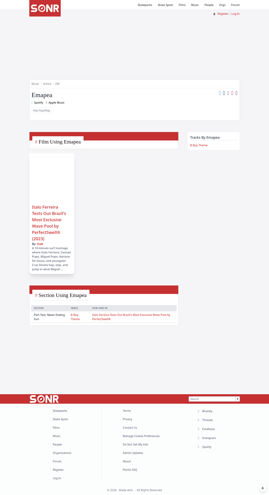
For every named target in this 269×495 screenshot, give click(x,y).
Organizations (62, 453)
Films (182, 5)
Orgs (222, 5)
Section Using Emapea (63, 295)
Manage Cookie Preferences (141, 436)
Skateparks (145, 5)
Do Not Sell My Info (135, 444)
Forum (235, 5)
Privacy (127, 419)
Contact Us (130, 428)
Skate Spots (165, 5)
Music (195, 5)
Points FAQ (130, 470)
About (127, 461)
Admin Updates (133, 453)
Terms (127, 411)
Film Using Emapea (60, 142)
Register (223, 14)
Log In (235, 14)
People (208, 5)
